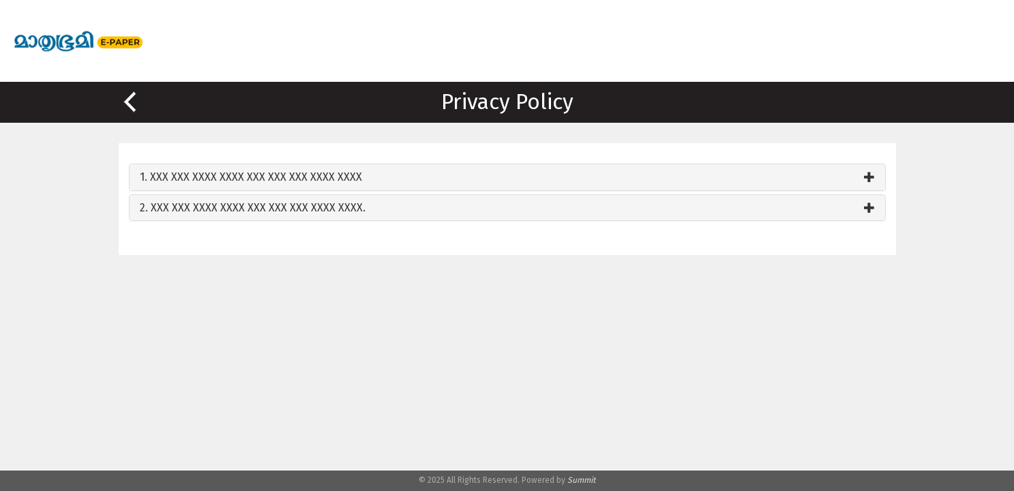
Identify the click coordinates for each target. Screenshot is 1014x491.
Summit (581, 480)
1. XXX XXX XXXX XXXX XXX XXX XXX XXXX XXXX (251, 176)
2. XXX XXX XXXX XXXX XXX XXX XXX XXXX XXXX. (253, 207)
